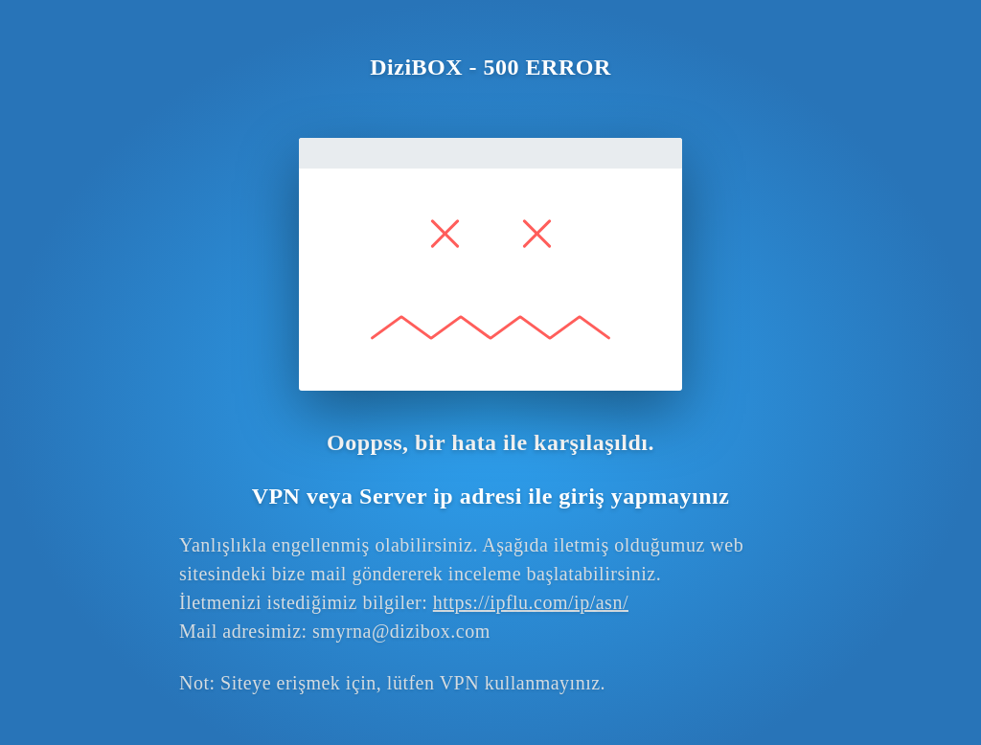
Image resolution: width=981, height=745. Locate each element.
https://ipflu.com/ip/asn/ (530, 602)
